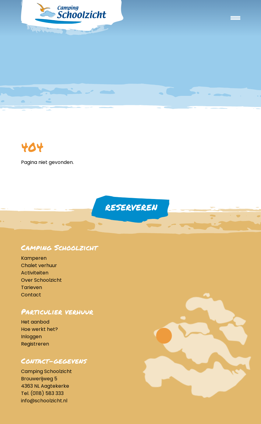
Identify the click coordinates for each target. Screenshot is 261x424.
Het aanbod (35, 321)
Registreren (35, 343)
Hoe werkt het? (39, 329)
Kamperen (34, 258)
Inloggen (31, 336)
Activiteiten (34, 272)
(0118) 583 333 (47, 393)
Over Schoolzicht (41, 280)
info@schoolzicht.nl (44, 400)
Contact (31, 294)
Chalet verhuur (39, 265)
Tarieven (31, 287)
